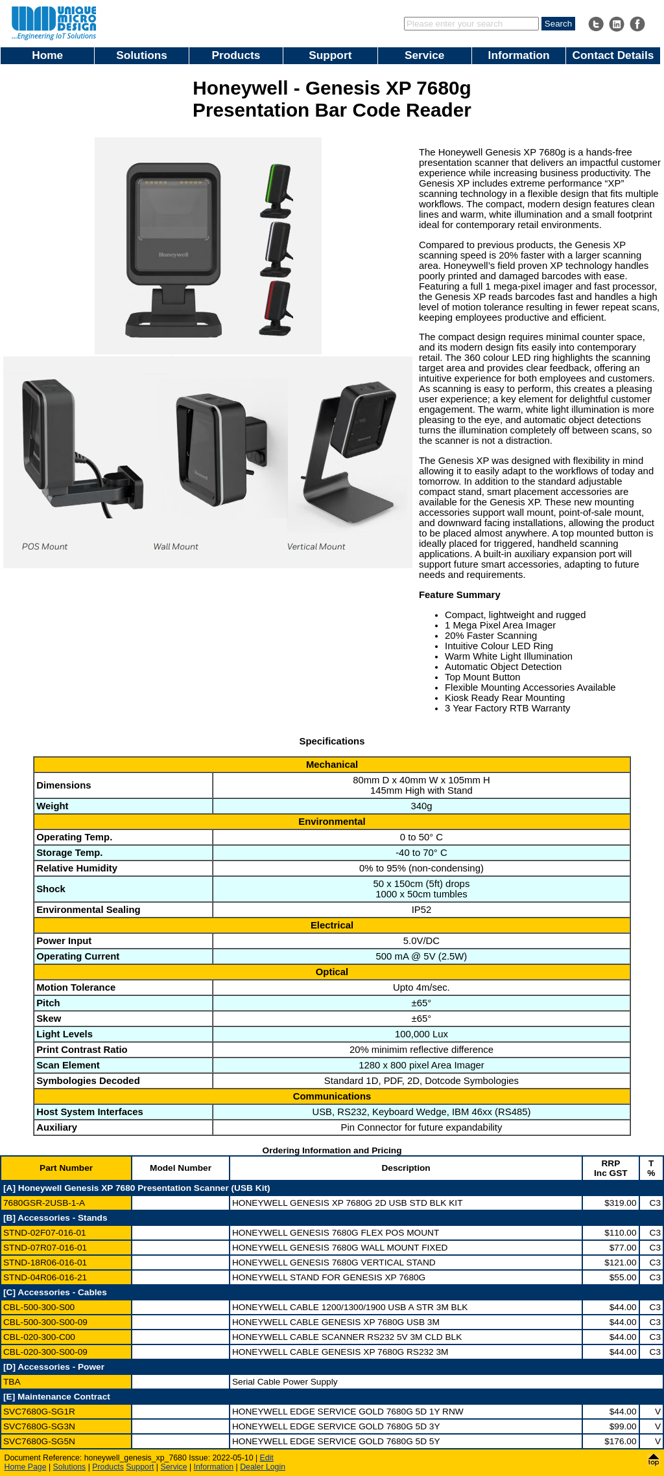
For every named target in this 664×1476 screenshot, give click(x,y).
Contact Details (613, 55)
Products (236, 55)
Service (424, 55)
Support (330, 55)
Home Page (26, 1466)
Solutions (141, 55)
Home (47, 55)
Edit (267, 1457)
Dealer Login (262, 1466)
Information (519, 55)
